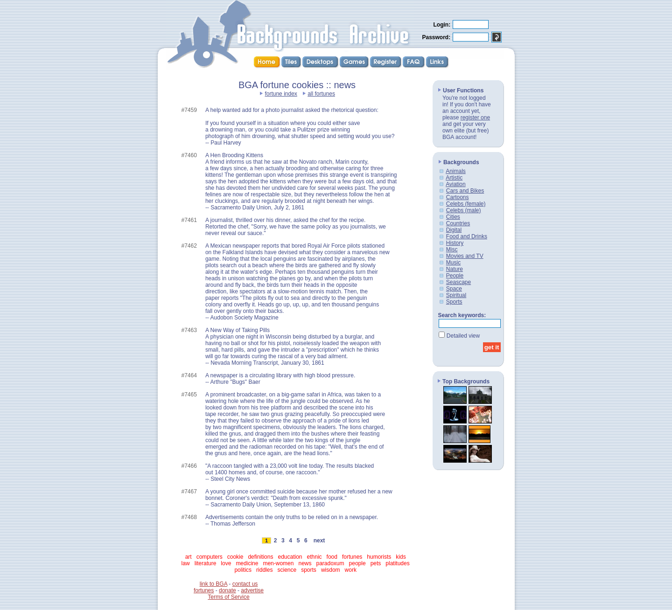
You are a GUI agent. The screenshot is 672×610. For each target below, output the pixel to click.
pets (376, 563)
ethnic (314, 557)
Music (453, 262)
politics (243, 570)
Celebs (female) (466, 204)
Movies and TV (464, 256)
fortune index (281, 93)
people (357, 563)
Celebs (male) (463, 210)
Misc (452, 249)
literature (206, 563)
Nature (454, 269)
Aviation (455, 184)
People (454, 275)
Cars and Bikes (465, 190)
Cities (453, 217)
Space (454, 288)
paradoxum (330, 563)
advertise (252, 590)
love (226, 563)
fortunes (352, 557)
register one (475, 117)
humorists (379, 557)
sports (308, 570)
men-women (278, 563)
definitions (260, 557)
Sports (454, 301)
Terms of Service (228, 597)
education (290, 557)
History (454, 243)
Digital (454, 230)
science (286, 570)
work (351, 570)
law (186, 563)
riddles (264, 570)
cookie (235, 557)
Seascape (458, 282)
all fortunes (321, 93)
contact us (245, 584)
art (188, 557)
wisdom (330, 570)
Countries (458, 223)
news (304, 563)
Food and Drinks (466, 236)
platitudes (397, 563)
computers (209, 557)
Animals (456, 171)
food (332, 557)
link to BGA (213, 584)
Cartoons (457, 197)
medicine (247, 563)
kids (401, 557)
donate (227, 590)
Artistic (454, 177)
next (319, 540)
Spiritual (456, 295)
